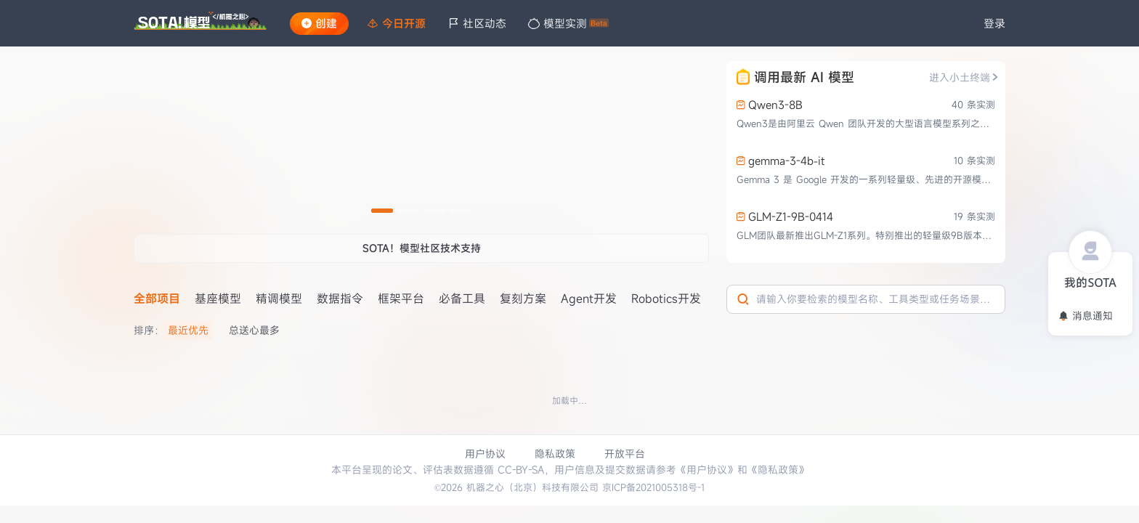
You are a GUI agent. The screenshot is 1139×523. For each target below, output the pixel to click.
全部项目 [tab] (157, 299)
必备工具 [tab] (462, 299)
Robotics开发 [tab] (666, 299)
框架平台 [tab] (401, 299)
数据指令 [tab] (340, 299)
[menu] (661, 23)
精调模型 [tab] (279, 299)
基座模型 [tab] (218, 299)
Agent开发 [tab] (589, 299)
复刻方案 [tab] (523, 299)
